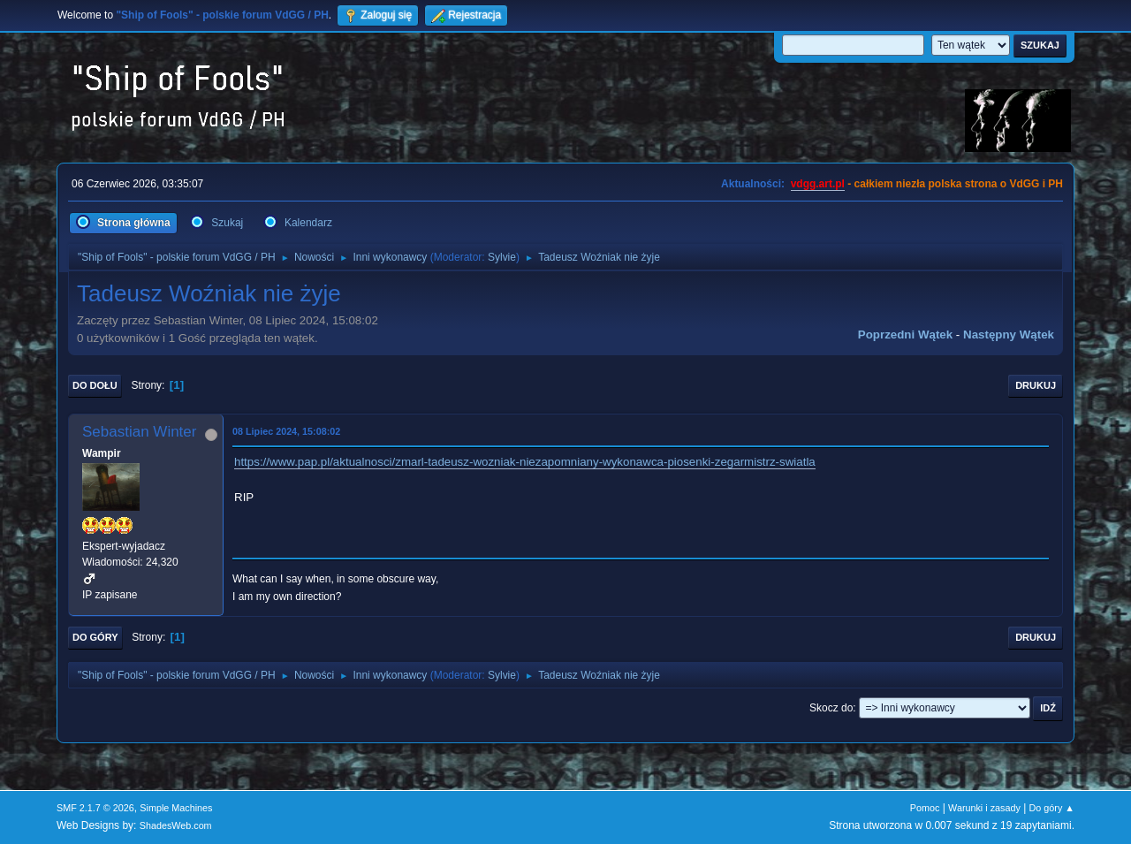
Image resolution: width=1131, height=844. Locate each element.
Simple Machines (176, 807)
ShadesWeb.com (176, 825)
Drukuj (1035, 385)
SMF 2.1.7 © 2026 (95, 807)
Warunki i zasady (984, 807)
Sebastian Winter (139, 431)
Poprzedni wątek (905, 334)
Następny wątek (1008, 334)
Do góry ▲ (1051, 807)
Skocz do (831, 708)
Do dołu (95, 385)
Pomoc (925, 807)
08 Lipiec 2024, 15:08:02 (286, 431)
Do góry (95, 637)
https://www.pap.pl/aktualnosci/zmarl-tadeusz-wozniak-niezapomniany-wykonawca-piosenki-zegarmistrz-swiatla (525, 461)
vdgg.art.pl (818, 184)
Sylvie (502, 257)
